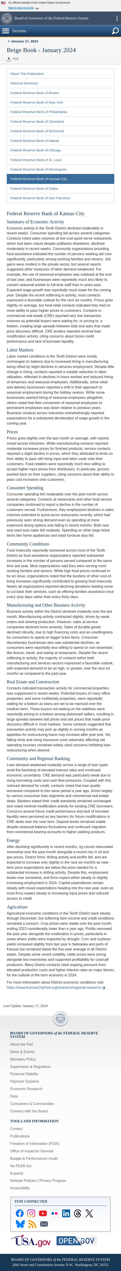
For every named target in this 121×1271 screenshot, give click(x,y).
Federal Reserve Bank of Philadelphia (38, 112)
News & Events (22, 1052)
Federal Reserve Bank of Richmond (37, 131)
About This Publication (27, 74)
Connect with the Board (29, 1111)
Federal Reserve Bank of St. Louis (36, 160)
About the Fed (21, 1044)
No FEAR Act (20, 1166)
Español (16, 1173)
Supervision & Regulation (30, 1067)
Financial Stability (24, 1074)
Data (14, 1096)
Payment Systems (24, 1081)
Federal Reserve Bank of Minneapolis (38, 169)
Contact (16, 1129)
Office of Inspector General (31, 1151)
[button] (7, 18)
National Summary (24, 83)
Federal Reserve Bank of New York (36, 102)
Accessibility (20, 1188)
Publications (20, 1136)
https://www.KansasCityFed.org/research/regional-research (54, 987)
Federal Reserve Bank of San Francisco (40, 198)
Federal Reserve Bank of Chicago (35, 150)
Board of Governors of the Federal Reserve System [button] (51, 18)
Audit (53, 1158)
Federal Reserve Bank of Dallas (34, 188)
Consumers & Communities (32, 1104)
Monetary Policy (23, 1059)
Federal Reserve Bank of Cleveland (37, 121)
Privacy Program (52, 1181)
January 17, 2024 (24, 41)
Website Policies (23, 1181)
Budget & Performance (28, 1158)
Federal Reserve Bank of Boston (34, 93)
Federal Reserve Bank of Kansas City (38, 179)
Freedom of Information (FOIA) (34, 1144)
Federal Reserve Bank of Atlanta (34, 141)
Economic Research (26, 1089)
